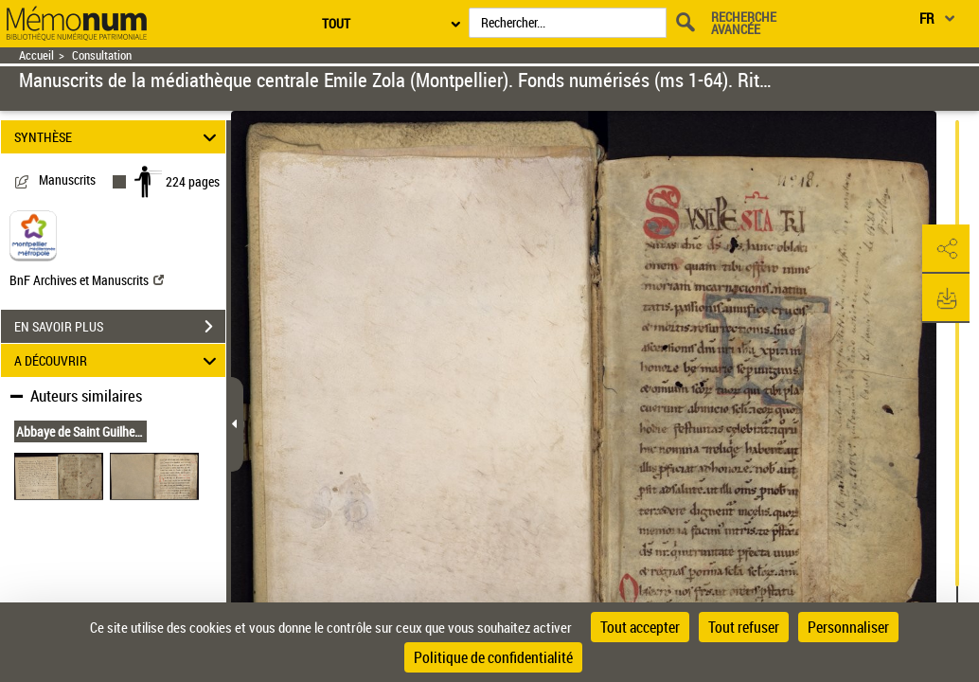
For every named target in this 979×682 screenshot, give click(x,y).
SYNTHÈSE (118, 136)
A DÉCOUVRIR (118, 360)
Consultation (102, 55)
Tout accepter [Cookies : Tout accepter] (640, 627)
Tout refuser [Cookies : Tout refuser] (743, 627)
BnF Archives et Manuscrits (86, 280)
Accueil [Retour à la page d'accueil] (36, 55)
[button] (946, 249)
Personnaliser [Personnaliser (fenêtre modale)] (848, 627)
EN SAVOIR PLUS (119, 327)
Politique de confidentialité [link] (493, 657)
